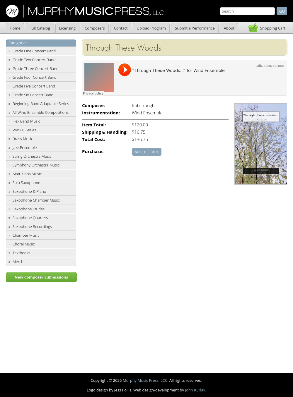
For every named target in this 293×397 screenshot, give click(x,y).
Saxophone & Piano (29, 191)
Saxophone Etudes (29, 209)
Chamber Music (26, 235)
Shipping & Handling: (104, 132)
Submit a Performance (195, 28)
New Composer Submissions (41, 277)
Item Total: (94, 125)
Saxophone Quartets (30, 217)
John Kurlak (195, 390)
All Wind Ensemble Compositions (41, 112)
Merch (18, 261)
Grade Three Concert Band (36, 68)
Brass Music (23, 138)
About (229, 28)
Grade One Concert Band (34, 51)
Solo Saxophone (26, 182)
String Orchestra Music (32, 156)
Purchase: (92, 151)
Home (15, 28)
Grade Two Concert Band (34, 59)
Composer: (93, 105)
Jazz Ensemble (25, 147)
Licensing (67, 28)
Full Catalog (40, 28)
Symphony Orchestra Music (36, 165)
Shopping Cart (272, 28)
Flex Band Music (26, 121)
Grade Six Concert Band (33, 94)
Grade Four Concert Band (35, 77)
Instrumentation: (101, 113)
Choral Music (24, 244)
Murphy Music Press (85, 11)
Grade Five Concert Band (34, 86)
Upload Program (151, 28)
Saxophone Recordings (32, 226)
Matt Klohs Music (27, 173)
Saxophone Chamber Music (36, 200)
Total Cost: (93, 139)
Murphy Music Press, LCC (145, 380)
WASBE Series (24, 130)
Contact (121, 28)
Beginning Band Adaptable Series (41, 103)
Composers (95, 28)
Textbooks (21, 252)
